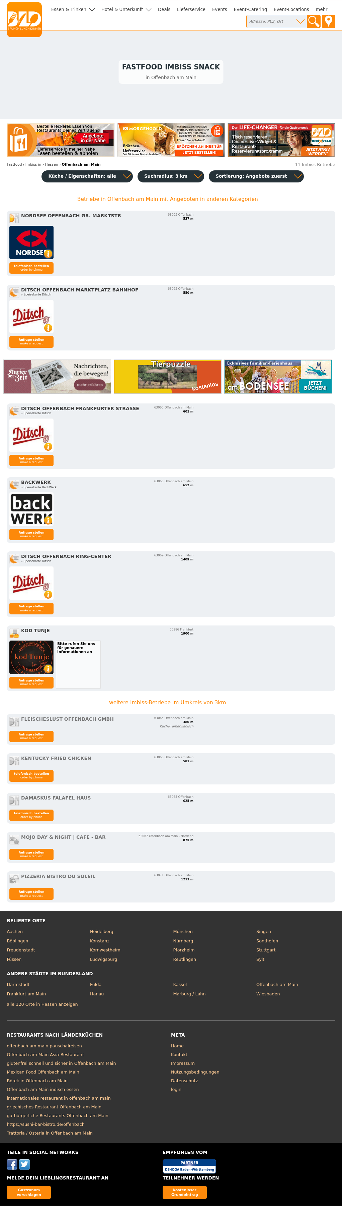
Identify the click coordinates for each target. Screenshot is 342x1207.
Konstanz (99, 941)
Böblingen (17, 941)
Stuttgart (265, 951)
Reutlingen (184, 960)
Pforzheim (184, 951)
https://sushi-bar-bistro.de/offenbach (45, 1125)
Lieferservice (191, 9)
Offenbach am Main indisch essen (43, 1090)
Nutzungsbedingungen (195, 1073)
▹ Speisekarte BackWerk (39, 488)
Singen (263, 932)
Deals (164, 9)
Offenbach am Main (277, 985)
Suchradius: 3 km (165, 177)
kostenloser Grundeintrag (184, 1193)
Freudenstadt (21, 951)
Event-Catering (250, 9)
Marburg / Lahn (189, 994)
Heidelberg (101, 932)
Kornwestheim (105, 951)
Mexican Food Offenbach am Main (43, 1073)
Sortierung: (251, 177)
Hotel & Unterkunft (122, 9)
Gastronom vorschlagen (29, 1193)
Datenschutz (184, 1082)
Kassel (180, 985)
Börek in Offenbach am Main (37, 1082)
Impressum (183, 1064)
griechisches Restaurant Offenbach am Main (54, 1108)
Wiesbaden (268, 994)
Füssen (14, 960)
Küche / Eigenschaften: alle (82, 177)
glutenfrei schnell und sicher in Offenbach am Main (61, 1064)
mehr (322, 9)
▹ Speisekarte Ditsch (36, 295)
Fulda (95, 985)
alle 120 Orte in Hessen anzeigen (42, 1005)
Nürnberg (183, 941)
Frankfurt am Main (26, 994)
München (183, 932)
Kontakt (179, 1055)
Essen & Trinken (68, 9)
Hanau (97, 994)
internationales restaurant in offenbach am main (58, 1099)
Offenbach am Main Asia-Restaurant (45, 1055)
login (176, 1090)
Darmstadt (18, 985)
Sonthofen (267, 941)
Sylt (260, 960)
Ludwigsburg (103, 960)
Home (177, 1047)
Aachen (15, 932)
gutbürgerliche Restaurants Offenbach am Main (57, 1116)
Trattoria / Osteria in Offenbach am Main (50, 1134)
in (24, 165)
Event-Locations (291, 9)
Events (219, 9)
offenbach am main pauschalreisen (44, 1047)
